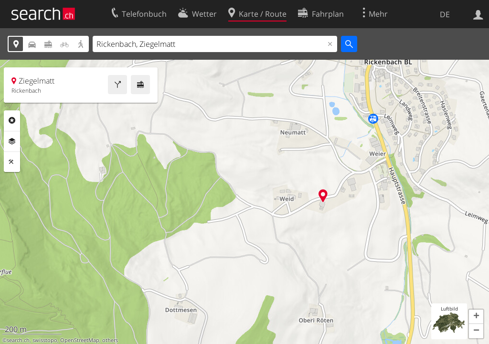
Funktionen (12, 162)
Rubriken (12, 120)
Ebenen (12, 141)
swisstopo (44, 340)
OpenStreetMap (79, 340)
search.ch (18, 340)
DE (445, 14)
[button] (476, 317)
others (110, 340)
